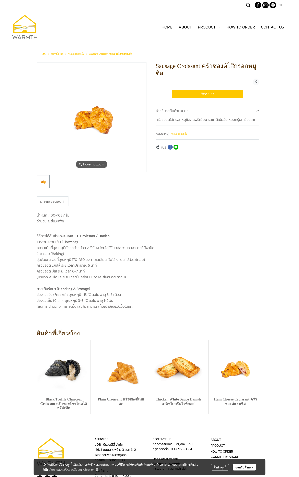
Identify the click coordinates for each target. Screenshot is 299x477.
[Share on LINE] (176, 147)
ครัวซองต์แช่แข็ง (76, 54)
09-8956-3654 (181, 448)
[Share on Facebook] (170, 147)
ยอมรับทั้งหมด (244, 467)
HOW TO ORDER (222, 451)
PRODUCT (218, 445)
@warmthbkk (170, 458)
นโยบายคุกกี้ (90, 469)
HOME (43, 54)
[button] (248, 5)
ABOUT (216, 439)
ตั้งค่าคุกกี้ (220, 467)
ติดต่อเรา (207, 94)
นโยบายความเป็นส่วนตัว (62, 469)
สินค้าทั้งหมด (57, 54)
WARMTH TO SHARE (225, 457)
